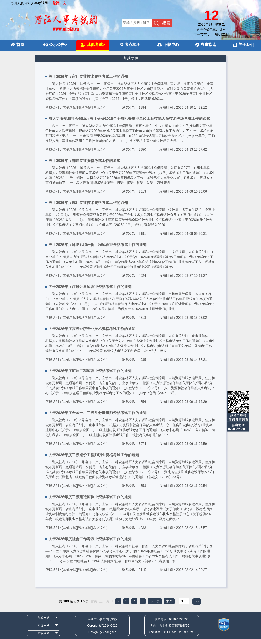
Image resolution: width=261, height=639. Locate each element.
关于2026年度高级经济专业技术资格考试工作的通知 (92, 329)
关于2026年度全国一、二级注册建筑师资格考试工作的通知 (98, 413)
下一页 (155, 601)
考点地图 (130, 44)
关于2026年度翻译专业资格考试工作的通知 (84, 161)
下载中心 (168, 44)
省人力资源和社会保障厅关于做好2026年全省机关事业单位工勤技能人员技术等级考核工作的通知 (129, 119)
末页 (169, 601)
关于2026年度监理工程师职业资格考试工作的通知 (90, 371)
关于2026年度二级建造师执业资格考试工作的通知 (90, 497)
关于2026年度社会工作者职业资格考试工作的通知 (90, 539)
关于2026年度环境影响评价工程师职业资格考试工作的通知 (98, 245)
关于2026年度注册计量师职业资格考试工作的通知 (90, 287)
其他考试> (93, 44)
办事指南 (205, 44)
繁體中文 (59, 3)
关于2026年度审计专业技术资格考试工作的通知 (88, 76)
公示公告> (55, 44)
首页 (17, 44)
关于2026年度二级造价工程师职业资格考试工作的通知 (94, 455)
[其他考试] (69, 107)
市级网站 (43, 633)
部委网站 (43, 617)
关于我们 (243, 44)
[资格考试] (84, 107)
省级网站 (43, 625)
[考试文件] (99, 107)
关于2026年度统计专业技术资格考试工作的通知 (88, 203)
